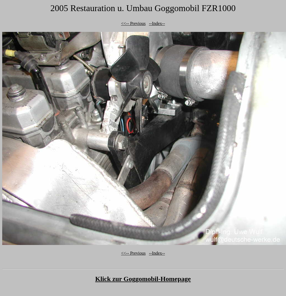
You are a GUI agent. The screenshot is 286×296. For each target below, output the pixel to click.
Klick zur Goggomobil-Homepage (143, 278)
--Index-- (157, 23)
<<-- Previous (133, 23)
